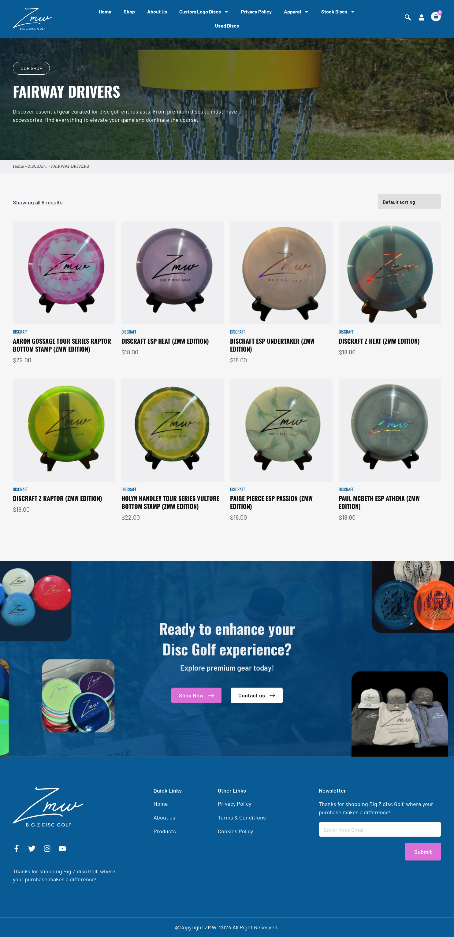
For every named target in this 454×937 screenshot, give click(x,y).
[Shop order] (409, 218)
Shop (129, 11)
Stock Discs (338, 11)
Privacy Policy (256, 11)
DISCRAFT (38, 167)
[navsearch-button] (408, 17)
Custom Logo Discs (204, 11)
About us (157, 11)
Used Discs (227, 25)
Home (105, 11)
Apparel (296, 11)
